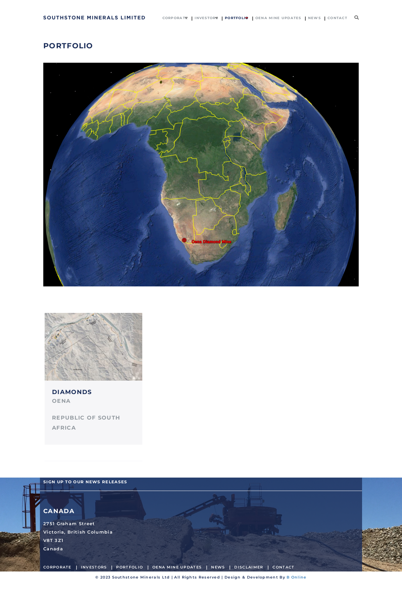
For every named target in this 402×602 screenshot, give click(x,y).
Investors (94, 567)
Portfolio (129, 567)
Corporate (57, 567)
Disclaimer (248, 567)
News (218, 567)
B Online (296, 577)
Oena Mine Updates (177, 567)
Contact (283, 567)
